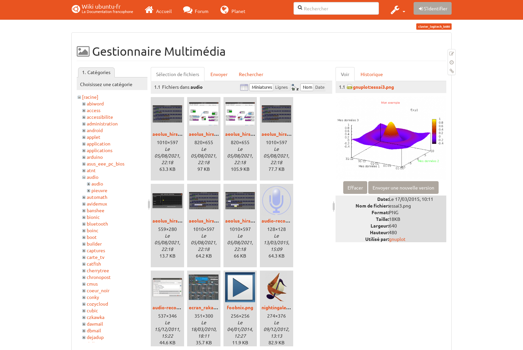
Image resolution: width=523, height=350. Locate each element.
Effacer (355, 188)
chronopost (99, 277)
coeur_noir (98, 290)
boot (92, 237)
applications (99, 150)
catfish (94, 264)
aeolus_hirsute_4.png (175, 221)
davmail (95, 324)
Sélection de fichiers (177, 74)
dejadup (95, 337)
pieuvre (99, 190)
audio (92, 177)
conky (93, 297)
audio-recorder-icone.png (290, 221)
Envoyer (218, 74)
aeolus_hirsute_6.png (248, 221)
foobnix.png (240, 307)
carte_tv (95, 257)
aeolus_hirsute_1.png (212, 134)
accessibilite (100, 117)
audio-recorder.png (173, 307)
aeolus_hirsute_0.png (175, 134)
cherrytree (98, 270)
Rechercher (251, 74)
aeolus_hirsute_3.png (285, 134)
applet (93, 137)
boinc (92, 230)
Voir (345, 74)
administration (102, 123)
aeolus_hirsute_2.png (248, 134)
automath (97, 197)
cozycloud (97, 304)
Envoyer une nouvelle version (403, 188)
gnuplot (397, 239)
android (95, 130)
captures (96, 250)
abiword (95, 103)
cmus (92, 284)
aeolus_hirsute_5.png (212, 221)
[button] (397, 9)
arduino (95, 157)
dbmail (94, 330)
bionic (93, 217)
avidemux (97, 204)
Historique (372, 74)
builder (94, 244)
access (93, 110)
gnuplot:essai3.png (373, 87)
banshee (95, 210)
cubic (92, 310)
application (98, 143)
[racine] (90, 97)
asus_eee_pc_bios (105, 163)
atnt (91, 170)
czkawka (95, 317)
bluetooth (97, 224)
